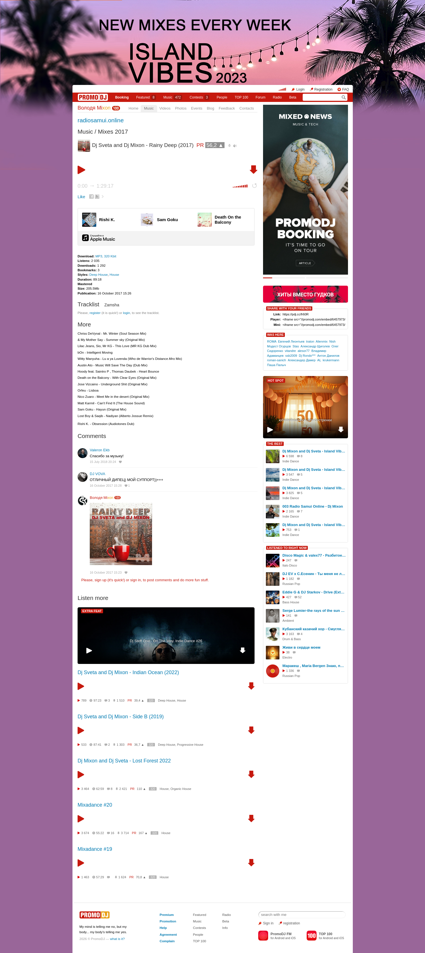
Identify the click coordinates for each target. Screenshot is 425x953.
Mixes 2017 (113, 131)
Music (172, 97)
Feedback (227, 108)
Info (225, 928)
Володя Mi (94, 108)
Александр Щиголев (315, 346)
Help (163, 928)
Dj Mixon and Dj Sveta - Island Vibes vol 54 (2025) (314, 488)
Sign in (268, 923)
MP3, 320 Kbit (105, 256)
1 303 (121, 744)
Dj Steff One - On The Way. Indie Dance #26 (166, 641)
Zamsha (111, 305)
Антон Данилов (328, 355)
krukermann (331, 360)
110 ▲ (141, 788)
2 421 (123, 788)
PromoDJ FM (280, 934)
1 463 (85, 877)
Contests (199, 928)
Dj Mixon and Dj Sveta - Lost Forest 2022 (124, 761)
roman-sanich (276, 360)
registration (291, 923)
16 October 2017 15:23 (106, 572)
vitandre (290, 350)
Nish (332, 341)
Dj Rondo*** (307, 355)
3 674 (85, 833)
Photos (180, 108)
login (126, 313)
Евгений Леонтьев (291, 341)
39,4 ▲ (139, 700)
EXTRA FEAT (92, 611)
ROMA (271, 341)
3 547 (290, 474)
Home (133, 108)
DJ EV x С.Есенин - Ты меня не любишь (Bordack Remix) (314, 574)
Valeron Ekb (100, 450)
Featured (146, 97)
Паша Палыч (276, 365)
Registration (323, 89)
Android (280, 938)
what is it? (117, 939)
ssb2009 (291, 355)
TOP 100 (241, 97)
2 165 (290, 511)
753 (288, 529)
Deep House (98, 274)
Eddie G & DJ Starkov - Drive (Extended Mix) (314, 592)
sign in (135, 580)
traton (310, 341)
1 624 (122, 877)
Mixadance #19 (95, 849)
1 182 (290, 578)
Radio (277, 97)
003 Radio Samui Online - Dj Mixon (313, 506)
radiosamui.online (101, 120)
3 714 (125, 833)
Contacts (247, 108)
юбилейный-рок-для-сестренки (305, 420)
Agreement (168, 934)
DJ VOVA (97, 474)
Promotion (168, 921)
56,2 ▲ (214, 145)
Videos (165, 108)
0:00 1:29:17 (96, 186)
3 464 (85, 788)
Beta (292, 97)
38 (288, 652)
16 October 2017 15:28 (106, 485)
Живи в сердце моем (302, 647)
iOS (293, 938)
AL (319, 360)
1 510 (121, 700)
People (222, 97)
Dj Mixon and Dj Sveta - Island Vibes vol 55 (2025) (314, 525)
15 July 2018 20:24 (103, 461)
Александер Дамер (301, 360)
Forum (261, 97)
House (114, 274)
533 (83, 744)
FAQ (345, 89)
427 (288, 597)
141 (288, 615)
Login (300, 89)
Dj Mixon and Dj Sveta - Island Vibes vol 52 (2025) (314, 451)
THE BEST (275, 443)
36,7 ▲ (139, 744)
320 (151, 700)
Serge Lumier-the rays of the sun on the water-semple (314, 610)
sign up (100, 580)
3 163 (290, 634)
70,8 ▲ (141, 877)
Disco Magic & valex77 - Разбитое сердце (314, 555)
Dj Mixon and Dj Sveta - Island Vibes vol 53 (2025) (314, 469)
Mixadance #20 (95, 805)
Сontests (199, 97)
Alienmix (322, 341)
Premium (167, 914)
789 (83, 700)
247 (288, 560)
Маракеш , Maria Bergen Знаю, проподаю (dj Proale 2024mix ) (314, 666)
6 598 (290, 456)
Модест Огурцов (279, 346)
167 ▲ (143, 833)
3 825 (290, 493)
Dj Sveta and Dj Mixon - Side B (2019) (121, 716)
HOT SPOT (276, 380)
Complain (167, 941)
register (95, 313)
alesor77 (303, 350)
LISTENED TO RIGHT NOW (287, 548)
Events (196, 108)
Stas (295, 346)
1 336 (290, 670)
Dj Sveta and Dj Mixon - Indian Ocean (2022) (128, 672)
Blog (210, 108)
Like (81, 197)
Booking (122, 97)
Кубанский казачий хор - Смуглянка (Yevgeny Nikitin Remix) (314, 629)
